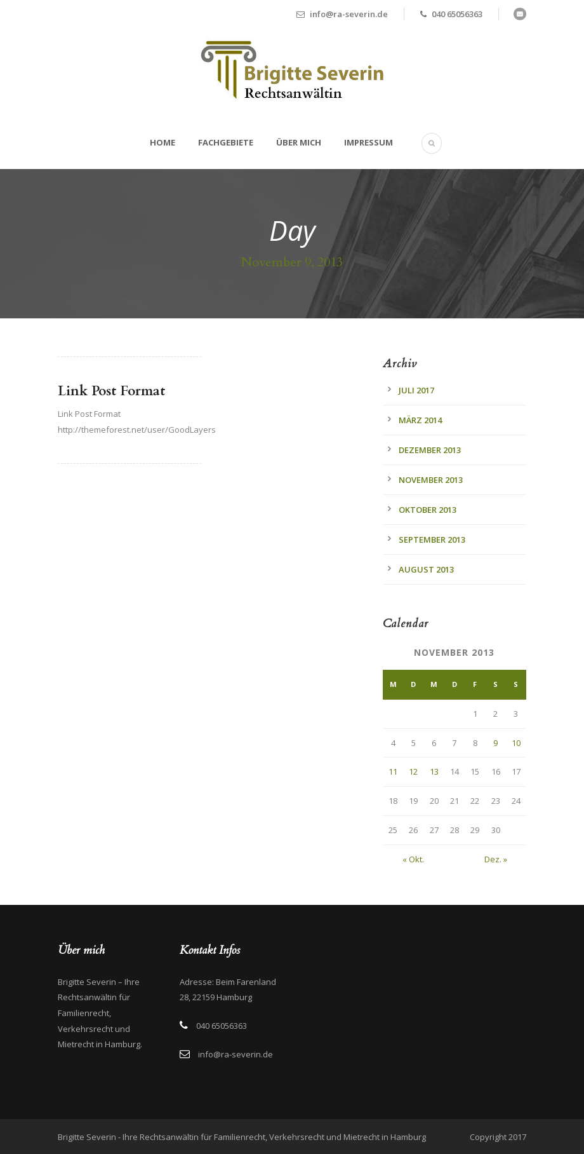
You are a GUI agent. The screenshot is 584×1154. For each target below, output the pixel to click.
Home (162, 142)
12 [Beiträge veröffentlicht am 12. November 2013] (413, 771)
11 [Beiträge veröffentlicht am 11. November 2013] (392, 771)
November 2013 (431, 479)
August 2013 (426, 569)
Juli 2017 (416, 390)
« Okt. (413, 859)
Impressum (368, 142)
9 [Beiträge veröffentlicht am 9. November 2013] (495, 743)
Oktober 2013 (427, 509)
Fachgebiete (225, 142)
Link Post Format (111, 391)
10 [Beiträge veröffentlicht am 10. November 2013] (516, 743)
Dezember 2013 (430, 450)
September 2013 (432, 539)
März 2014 (420, 420)
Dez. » (495, 859)
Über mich (298, 142)
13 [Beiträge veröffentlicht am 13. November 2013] (434, 771)
